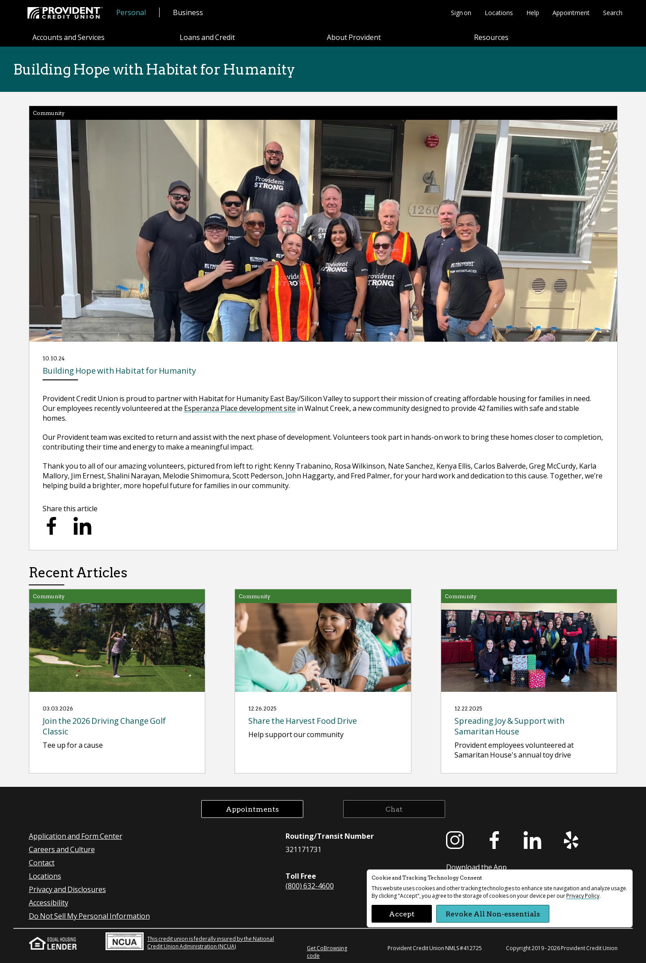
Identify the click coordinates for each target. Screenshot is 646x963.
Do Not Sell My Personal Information (89, 915)
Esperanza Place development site (240, 408)
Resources (491, 37)
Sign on (461, 12)
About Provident (354, 37)
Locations (499, 12)
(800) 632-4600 (310, 885)
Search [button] (613, 12)
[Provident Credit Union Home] (65, 13)
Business (188, 12)
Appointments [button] (252, 808)
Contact (42, 862)
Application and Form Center (75, 836)
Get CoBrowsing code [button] (327, 952)
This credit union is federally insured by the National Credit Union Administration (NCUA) (190, 941)
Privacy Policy (582, 895)
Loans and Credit (207, 37)
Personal (131, 12)
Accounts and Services (68, 37)
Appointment (571, 12)
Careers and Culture (62, 849)
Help (532, 12)
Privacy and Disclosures (67, 889)
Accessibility (48, 902)
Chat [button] (394, 808)
